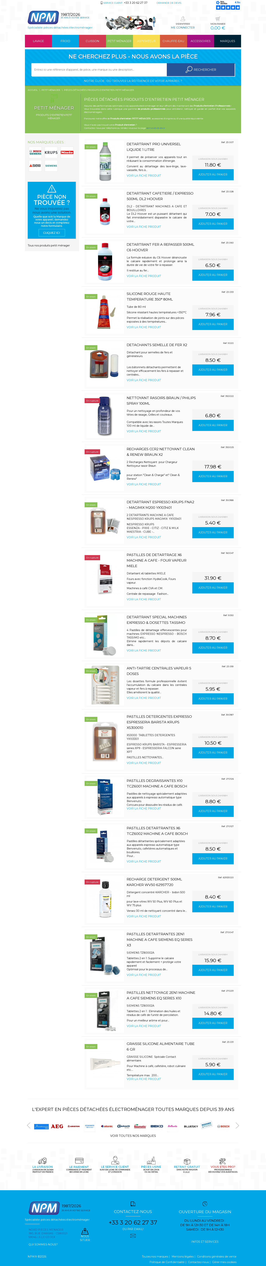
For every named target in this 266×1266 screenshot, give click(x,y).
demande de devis (155, 128)
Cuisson (92, 41)
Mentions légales (183, 1256)
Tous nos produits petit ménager (49, 245)
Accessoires (201, 41)
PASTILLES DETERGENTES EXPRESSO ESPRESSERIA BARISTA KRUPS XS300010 (159, 722)
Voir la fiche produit (144, 175)
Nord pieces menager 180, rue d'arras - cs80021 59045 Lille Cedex (48, 1233)
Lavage (38, 41)
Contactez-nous (198, 1262)
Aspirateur (146, 41)
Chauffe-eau (173, 41)
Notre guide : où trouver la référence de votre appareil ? (133, 81)
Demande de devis (169, 2)
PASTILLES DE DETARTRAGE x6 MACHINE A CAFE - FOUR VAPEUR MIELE (156, 560)
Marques (227, 41)
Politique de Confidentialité (167, 1262)
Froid (65, 41)
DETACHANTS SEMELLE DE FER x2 (157, 345)
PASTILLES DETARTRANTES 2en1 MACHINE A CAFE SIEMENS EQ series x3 (159, 939)
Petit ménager (119, 41)
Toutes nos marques (155, 1256)
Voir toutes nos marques (133, 1136)
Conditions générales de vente (216, 1256)
